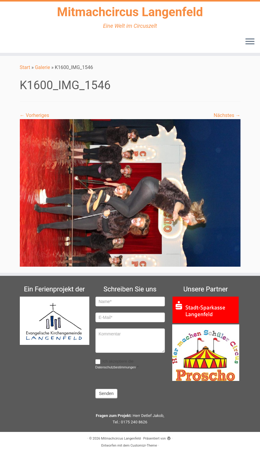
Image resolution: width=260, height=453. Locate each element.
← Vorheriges (34, 115)
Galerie (42, 67)
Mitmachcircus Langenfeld (130, 12)
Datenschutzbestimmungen (115, 367)
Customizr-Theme (143, 446)
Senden (106, 393)
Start (25, 67)
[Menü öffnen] (250, 41)
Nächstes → (227, 115)
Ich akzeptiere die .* (117, 364)
